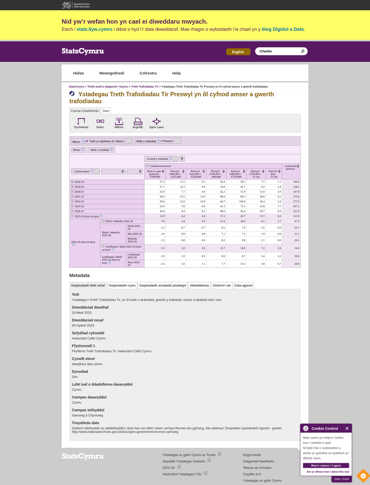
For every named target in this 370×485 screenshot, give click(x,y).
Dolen (100, 122)
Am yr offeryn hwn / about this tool (328, 471)
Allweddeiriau (199, 285)
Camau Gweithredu (85, 111)
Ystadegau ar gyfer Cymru (262, 480)
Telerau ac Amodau (257, 468)
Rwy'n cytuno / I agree (326, 465)
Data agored (243, 285)
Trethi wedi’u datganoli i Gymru (107, 86)
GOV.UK (168, 468)
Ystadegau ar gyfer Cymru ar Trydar (189, 455)
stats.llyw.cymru (94, 29)
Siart (106, 111)
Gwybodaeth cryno (122, 285)
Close (347, 428)
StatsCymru (76, 86)
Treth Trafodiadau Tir (145, 86)
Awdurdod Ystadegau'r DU (182, 474)
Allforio (119, 122)
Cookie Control (362, 477)
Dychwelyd (81, 122)
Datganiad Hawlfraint (258, 461)
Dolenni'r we (222, 285)
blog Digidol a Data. (283, 29)
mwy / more (342, 478)
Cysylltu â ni (252, 474)
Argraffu (138, 122)
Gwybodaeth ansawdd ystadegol (162, 285)
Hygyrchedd (252, 455)
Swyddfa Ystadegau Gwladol (183, 461)
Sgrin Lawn (156, 122)
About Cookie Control (305, 428)
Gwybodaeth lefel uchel (88, 285)
